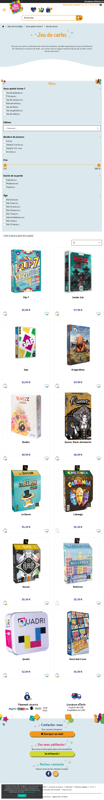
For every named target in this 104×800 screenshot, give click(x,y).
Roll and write (13, 103)
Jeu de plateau (14, 93)
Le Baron (26, 514)
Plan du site (67, 790)
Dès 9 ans (12, 203)
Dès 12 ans (13, 207)
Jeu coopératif (14, 110)
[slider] (5, 165)
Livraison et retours (56, 787)
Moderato (12, 183)
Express (11, 180)
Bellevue (78, 586)
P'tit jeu (11, 96)
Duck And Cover (78, 659)
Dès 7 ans (12, 214)
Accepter (22, 796)
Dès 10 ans (13, 210)
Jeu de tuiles (13, 114)
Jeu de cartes (14, 100)
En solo (11, 152)
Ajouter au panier (5, 313)
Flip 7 (26, 297)
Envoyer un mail (52, 734)
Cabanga (78, 514)
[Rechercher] (52, 18)
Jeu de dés (12, 107)
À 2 (9, 141)
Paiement (68, 787)
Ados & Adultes (15, 217)
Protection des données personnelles (46, 790)
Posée (10, 187)
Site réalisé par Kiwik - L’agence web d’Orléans (52, 797)
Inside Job (78, 297)
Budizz (26, 442)
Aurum (26, 586)
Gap (26, 369)
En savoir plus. (30, 792)
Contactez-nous (52, 725)
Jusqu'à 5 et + (14, 148)
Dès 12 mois (12, 224)
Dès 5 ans (11, 221)
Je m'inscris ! (52, 753)
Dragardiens (78, 369)
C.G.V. (92, 787)
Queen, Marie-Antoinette (78, 442)
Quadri (26, 659)
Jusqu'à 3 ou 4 (14, 145)
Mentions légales (81, 787)
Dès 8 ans (12, 200)
